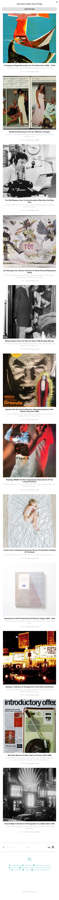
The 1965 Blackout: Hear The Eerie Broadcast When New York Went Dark (29, 201)
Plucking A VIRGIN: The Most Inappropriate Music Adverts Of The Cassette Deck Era (29, 481)
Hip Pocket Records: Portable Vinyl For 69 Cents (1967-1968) (29, 755)
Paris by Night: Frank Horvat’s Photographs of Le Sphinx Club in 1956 (29, 824)
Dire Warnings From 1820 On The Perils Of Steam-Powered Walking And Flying (29, 271)
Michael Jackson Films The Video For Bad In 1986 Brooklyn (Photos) (29, 341)
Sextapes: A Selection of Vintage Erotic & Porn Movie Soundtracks (29, 687)
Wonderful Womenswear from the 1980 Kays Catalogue (29, 132)
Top (49, 847)
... (52, 68)
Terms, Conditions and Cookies (41, 868)
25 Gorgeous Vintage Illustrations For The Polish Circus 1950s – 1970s (29, 65)
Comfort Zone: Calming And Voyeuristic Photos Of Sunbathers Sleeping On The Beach (29, 551)
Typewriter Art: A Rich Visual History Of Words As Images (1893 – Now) (29, 618)
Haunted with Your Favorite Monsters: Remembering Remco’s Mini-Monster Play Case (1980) (29, 410)
